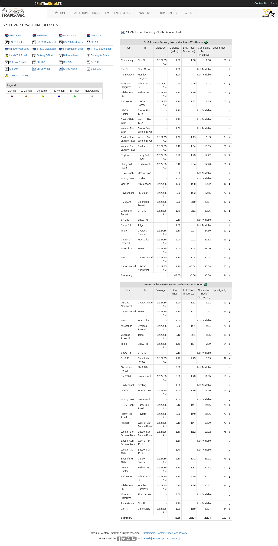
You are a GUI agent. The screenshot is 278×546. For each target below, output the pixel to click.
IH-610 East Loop (46, 48)
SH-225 (67, 62)
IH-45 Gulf (96, 35)
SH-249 (13, 68)
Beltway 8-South (100, 55)
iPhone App (159, 538)
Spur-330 (96, 68)
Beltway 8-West (71, 55)
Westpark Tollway (18, 75)
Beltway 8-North (45, 55)
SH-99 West (43, 68)
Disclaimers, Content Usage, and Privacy (164, 533)
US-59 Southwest (46, 42)
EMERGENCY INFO (117, 13)
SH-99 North (70, 68)
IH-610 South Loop (101, 48)
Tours (274, 3)
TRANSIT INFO (145, 13)
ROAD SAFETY (170, 13)
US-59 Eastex (16, 42)
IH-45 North (69, 35)
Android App (173, 538)
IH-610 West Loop (19, 48)
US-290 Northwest (73, 42)
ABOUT (190, 13)
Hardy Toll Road (18, 55)
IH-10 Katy (15, 35)
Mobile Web (144, 538)
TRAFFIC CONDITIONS (85, 13)
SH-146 (95, 62)
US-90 (94, 42)
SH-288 (41, 62)
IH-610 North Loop (73, 48)
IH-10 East (42, 35)
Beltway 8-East (17, 62)
